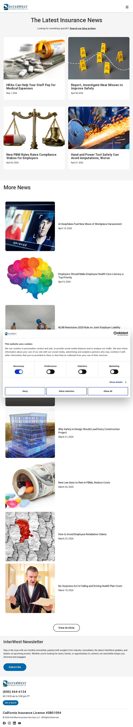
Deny (25, 391)
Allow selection (66, 391)
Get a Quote (10, 703)
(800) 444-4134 (14, 692)
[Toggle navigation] (127, 7)
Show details (116, 382)
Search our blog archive (83, 28)
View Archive (66, 627)
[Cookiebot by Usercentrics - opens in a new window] (115, 334)
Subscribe (15, 667)
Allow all (108, 391)
